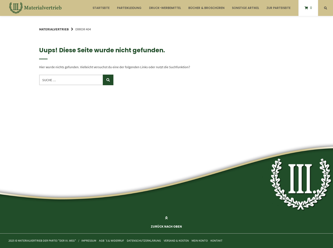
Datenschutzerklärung (144, 240)
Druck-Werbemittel (165, 8)
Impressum (88, 240)
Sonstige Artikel (245, 8)
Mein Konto (200, 240)
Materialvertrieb (54, 29)
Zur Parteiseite (279, 8)
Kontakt (216, 240)
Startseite (101, 8)
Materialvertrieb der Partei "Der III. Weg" (47, 240)
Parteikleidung (129, 8)
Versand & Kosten (176, 240)
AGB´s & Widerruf (111, 240)
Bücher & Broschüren (206, 8)
